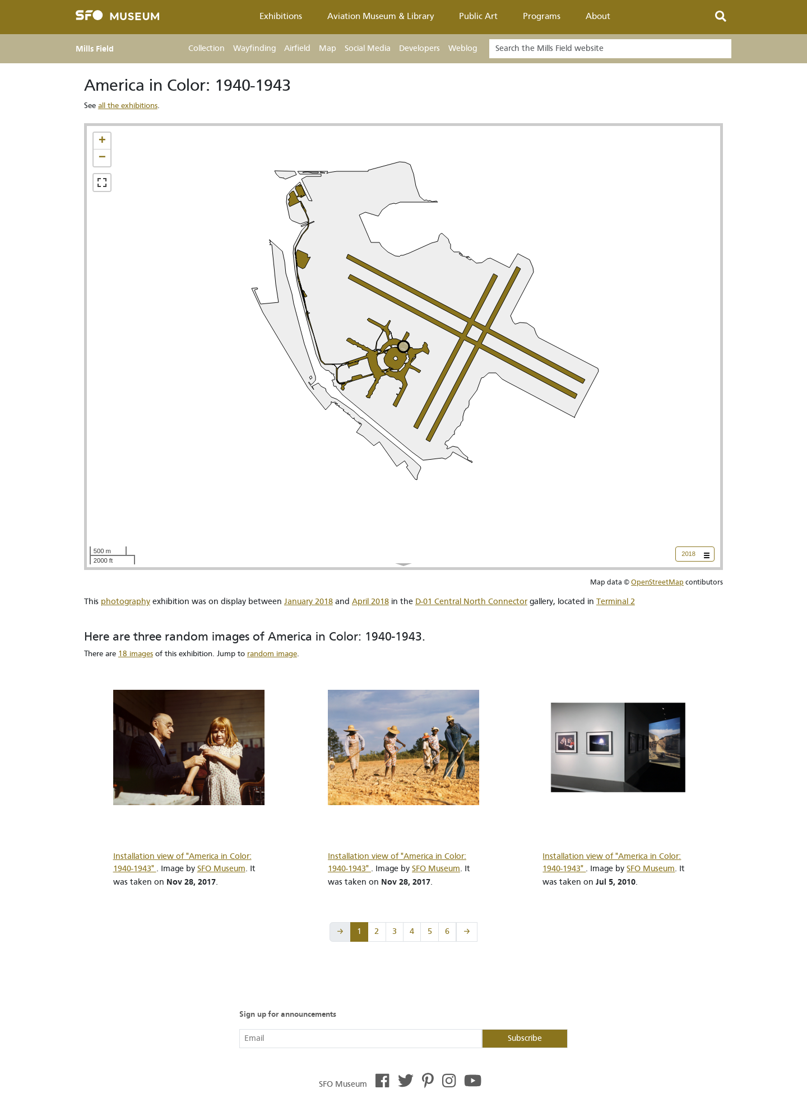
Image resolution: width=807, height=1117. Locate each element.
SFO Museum (221, 868)
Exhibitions (280, 16)
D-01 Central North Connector (471, 601)
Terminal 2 (615, 601)
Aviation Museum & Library (380, 16)
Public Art (478, 16)
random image (272, 653)
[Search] (610, 48)
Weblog (462, 48)
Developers (419, 48)
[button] (102, 141)
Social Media (368, 48)
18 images (135, 653)
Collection (206, 48)
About (598, 16)
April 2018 (370, 601)
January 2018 (308, 601)
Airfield (297, 48)
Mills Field (95, 49)
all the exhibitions (127, 105)
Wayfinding (254, 48)
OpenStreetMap (657, 582)
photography (125, 601)
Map (327, 48)
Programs (541, 16)
